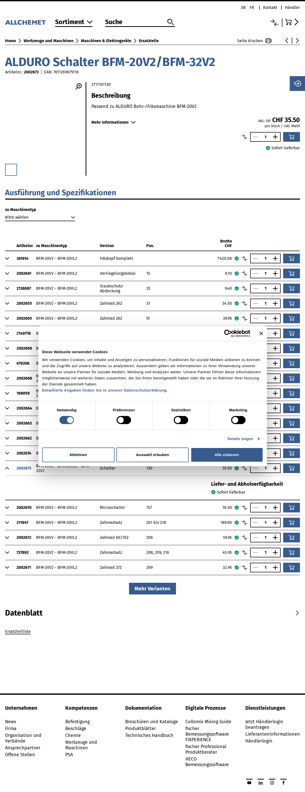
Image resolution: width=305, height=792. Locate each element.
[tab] (24, 613)
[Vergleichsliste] (274, 23)
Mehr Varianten (152, 589)
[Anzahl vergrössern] (276, 137)
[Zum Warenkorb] (292, 22)
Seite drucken (254, 41)
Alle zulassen (227, 454)
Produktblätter (140, 728)
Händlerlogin (258, 741)
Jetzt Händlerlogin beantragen (264, 724)
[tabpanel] (152, 632)
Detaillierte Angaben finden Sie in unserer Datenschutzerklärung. (105, 390)
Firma (11, 728)
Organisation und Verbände (23, 738)
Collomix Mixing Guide (208, 721)
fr (252, 7)
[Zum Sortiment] (74, 22)
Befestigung (77, 721)
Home (10, 40)
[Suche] (140, 22)
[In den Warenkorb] (291, 137)
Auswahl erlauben (152, 454)
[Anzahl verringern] (254, 137)
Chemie (73, 735)
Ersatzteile (149, 40)
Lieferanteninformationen (272, 734)
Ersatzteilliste (18, 631)
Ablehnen (78, 454)
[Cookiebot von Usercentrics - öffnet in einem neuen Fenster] (228, 333)
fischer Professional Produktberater (205, 749)
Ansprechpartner (22, 748)
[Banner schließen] (261, 333)
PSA (69, 754)
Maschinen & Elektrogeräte (106, 40)
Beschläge (75, 728)
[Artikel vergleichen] (245, 137)
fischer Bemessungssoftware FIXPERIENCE (207, 734)
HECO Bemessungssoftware (207, 761)
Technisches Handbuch (149, 735)
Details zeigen (240, 439)
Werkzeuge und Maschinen (48, 40)
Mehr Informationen (113, 122)
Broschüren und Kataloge (151, 721)
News (10, 721)
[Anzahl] (265, 137)
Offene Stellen (20, 754)
